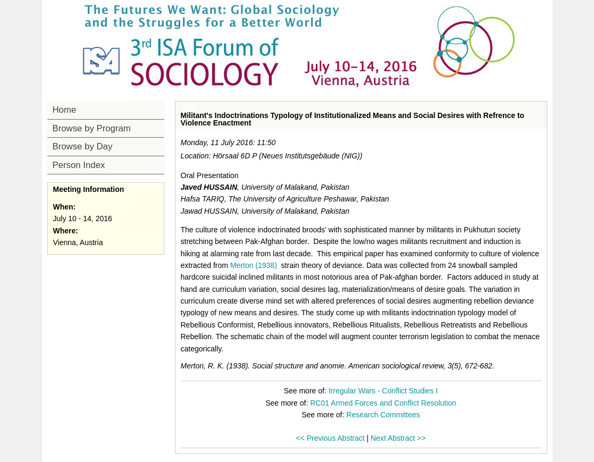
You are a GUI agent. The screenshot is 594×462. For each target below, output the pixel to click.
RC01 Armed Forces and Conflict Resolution (383, 403)
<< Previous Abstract (330, 438)
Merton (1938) (253, 265)
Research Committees (383, 414)
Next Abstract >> (398, 438)
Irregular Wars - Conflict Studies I (383, 391)
